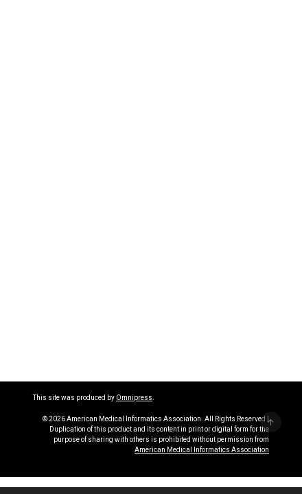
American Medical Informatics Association (202, 450)
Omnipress (134, 397)
